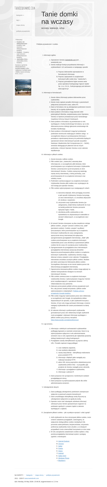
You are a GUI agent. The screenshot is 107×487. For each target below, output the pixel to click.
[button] (16, 87)
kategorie (20, 15)
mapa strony (20, 25)
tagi (18, 20)
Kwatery (19, 52)
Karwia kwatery (20, 68)
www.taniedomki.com (32, 478)
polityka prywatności (23, 31)
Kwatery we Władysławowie (22, 42)
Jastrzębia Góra (22, 59)
